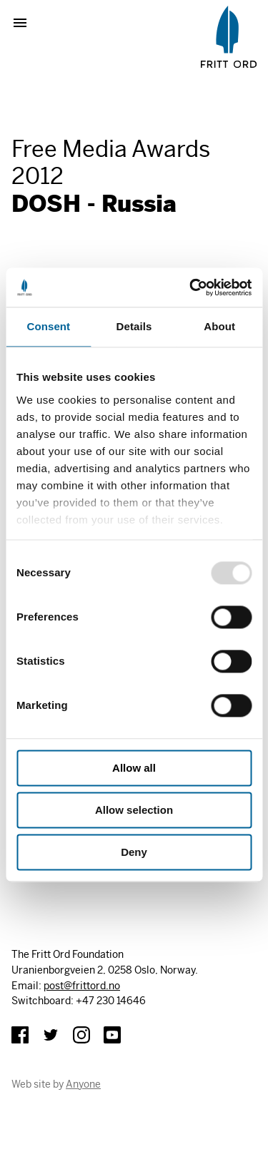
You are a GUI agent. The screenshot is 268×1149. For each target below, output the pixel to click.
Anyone (83, 1084)
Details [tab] (134, 326)
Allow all (134, 768)
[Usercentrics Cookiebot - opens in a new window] (191, 287)
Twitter (50, 1034)
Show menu (25, 23)
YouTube (112, 1034)
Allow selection (134, 810)
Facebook (20, 1034)
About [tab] (219, 326)
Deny (134, 852)
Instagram (81, 1034)
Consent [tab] (48, 326)
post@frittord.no (82, 985)
